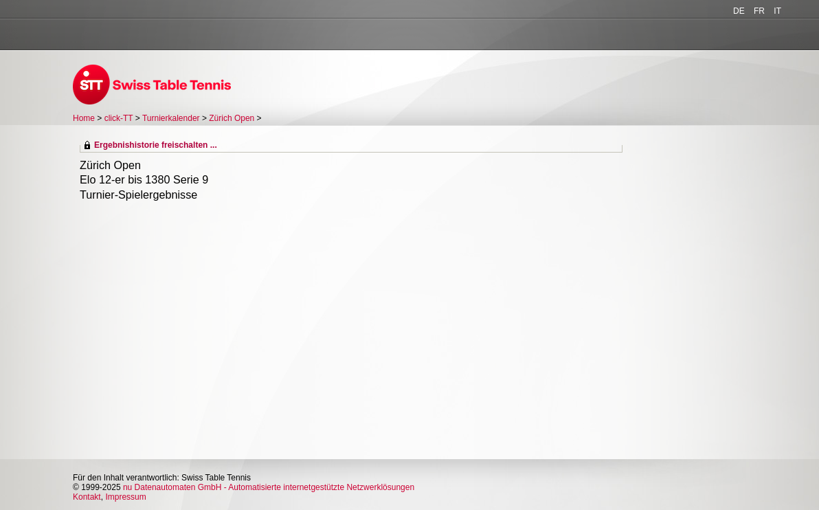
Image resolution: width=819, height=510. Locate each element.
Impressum (125, 497)
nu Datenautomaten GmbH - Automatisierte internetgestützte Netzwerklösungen (268, 487)
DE (739, 11)
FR (759, 11)
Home (84, 118)
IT (777, 11)
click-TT (118, 118)
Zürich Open (231, 118)
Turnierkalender (171, 118)
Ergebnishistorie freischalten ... (155, 145)
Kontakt (87, 497)
